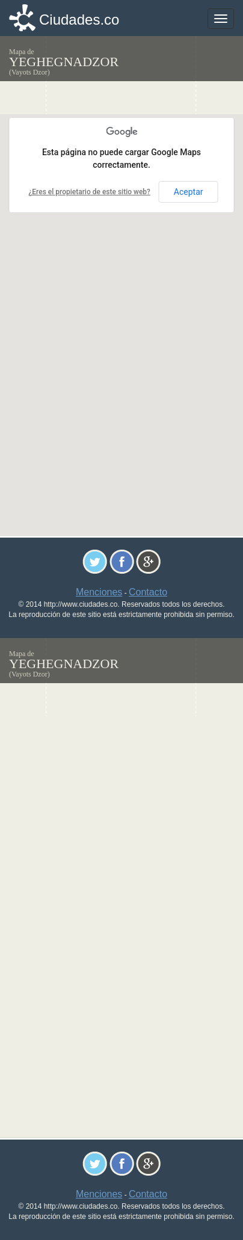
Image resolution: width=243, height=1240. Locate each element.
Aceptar (188, 192)
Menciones (99, 592)
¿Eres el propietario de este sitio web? (89, 192)
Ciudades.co (79, 19)
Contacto (148, 592)
